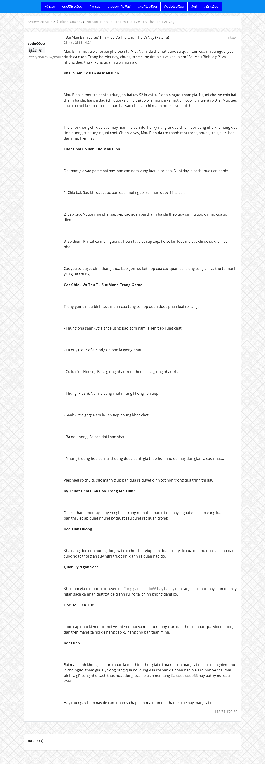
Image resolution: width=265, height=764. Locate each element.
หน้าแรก (50, 6)
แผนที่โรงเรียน (147, 6)
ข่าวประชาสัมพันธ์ (119, 6)
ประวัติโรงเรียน (72, 6)
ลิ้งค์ (194, 6)
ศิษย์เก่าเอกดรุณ (69, 21)
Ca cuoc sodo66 (184, 675)
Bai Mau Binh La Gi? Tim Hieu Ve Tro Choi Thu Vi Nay (130, 21)
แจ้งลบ (232, 38)
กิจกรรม (94, 6)
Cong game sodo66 (139, 588)
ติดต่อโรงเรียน (174, 6)
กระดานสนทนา (40, 21)
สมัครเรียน (211, 6)
